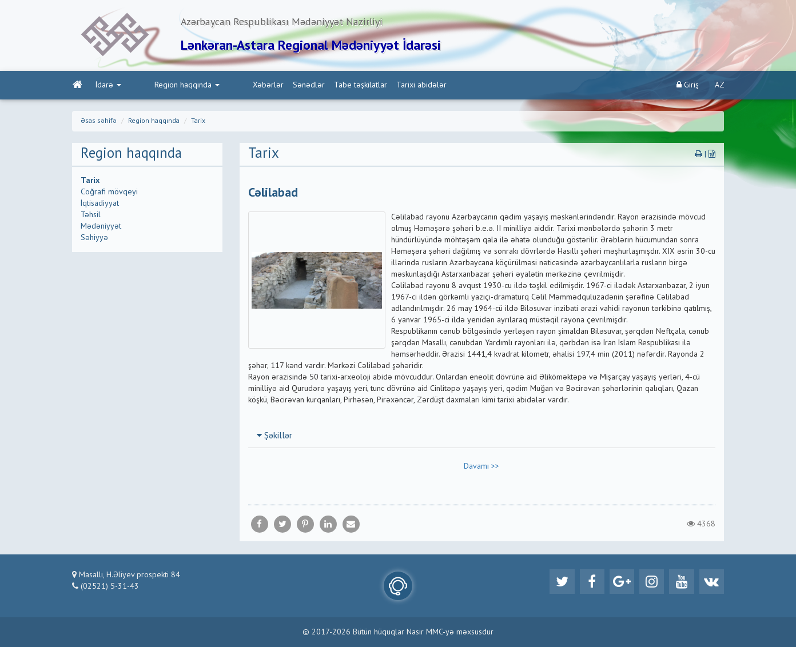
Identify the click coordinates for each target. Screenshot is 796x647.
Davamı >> (481, 468)
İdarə (108, 86)
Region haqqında (162, 86)
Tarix (198, 122)
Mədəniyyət (101, 227)
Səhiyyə (94, 239)
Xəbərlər (219, 86)
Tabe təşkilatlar (312, 86)
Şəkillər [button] (274, 437)
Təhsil (91, 216)
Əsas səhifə (99, 122)
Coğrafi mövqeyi (109, 193)
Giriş (687, 86)
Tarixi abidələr (373, 86)
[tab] (482, 437)
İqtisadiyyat (100, 205)
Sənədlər (260, 86)
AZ (720, 86)
